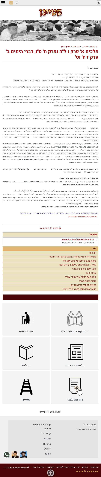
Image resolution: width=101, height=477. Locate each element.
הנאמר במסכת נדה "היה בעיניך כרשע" (79, 289)
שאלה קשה (91, 273)
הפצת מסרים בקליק (86, 429)
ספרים (47, 428)
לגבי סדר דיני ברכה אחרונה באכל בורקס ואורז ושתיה (73, 256)
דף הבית (94, 46)
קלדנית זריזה (89, 424)
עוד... (93, 248)
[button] (17, 2)
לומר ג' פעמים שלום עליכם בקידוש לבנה (77, 264)
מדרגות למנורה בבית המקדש (83, 285)
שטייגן (85, 46)
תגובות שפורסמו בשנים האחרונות (78, 239)
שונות (48, 454)
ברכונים (47, 444)
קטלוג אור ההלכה (42, 424)
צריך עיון (65, 46)
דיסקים (47, 449)
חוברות (47, 438)
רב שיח (76, 46)
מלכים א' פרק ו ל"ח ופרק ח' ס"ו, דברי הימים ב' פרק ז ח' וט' (52, 54)
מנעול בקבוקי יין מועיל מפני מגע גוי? (79, 261)
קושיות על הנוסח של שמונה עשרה (80, 277)
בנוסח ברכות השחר (87, 281)
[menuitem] (75, 319)
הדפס (55, 228)
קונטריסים (46, 433)
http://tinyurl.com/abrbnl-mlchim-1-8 (82, 216)
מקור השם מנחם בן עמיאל (84, 269)
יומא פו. (92, 252)
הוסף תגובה (44, 228)
